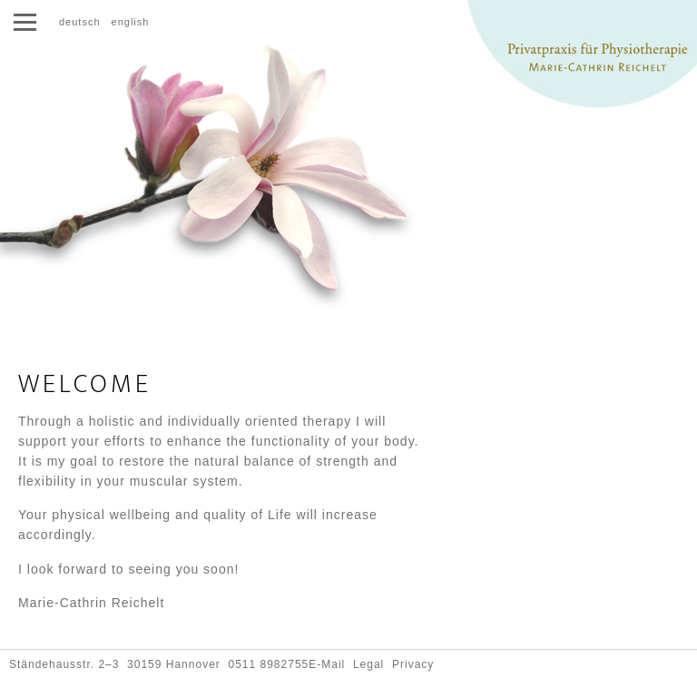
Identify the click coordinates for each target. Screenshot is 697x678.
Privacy (413, 664)
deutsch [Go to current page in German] (80, 21)
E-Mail (327, 664)
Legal (368, 664)
